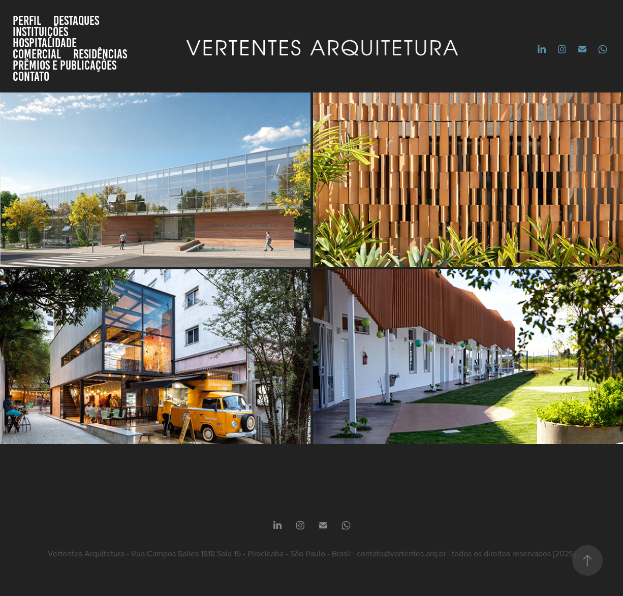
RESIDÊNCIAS (100, 54)
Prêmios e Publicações (64, 65)
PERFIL (27, 20)
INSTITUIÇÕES (40, 31)
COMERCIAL (37, 54)
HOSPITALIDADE (45, 43)
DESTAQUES (76, 20)
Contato (31, 76)
